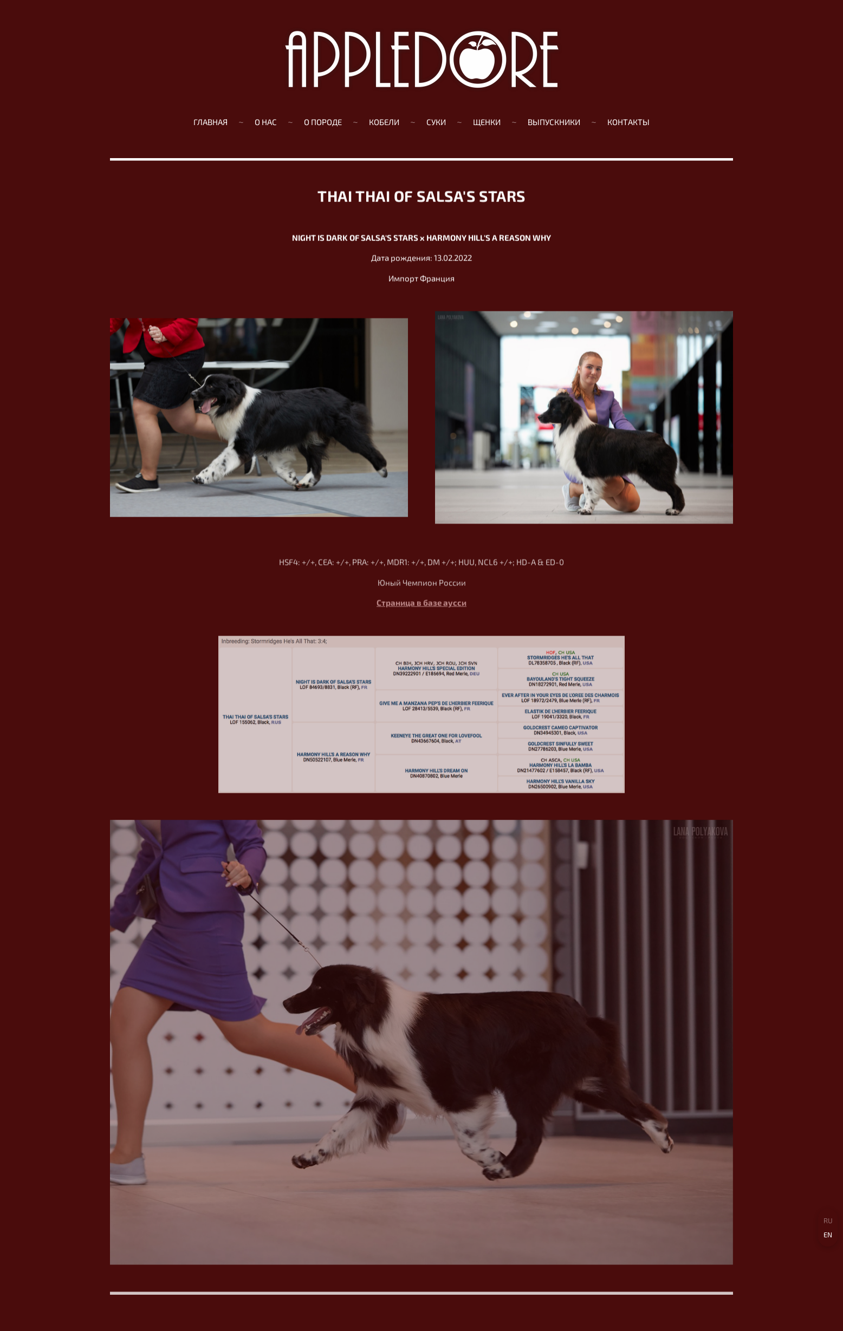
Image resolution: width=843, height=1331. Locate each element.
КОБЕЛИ (384, 122)
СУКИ (436, 122)
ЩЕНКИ (487, 122)
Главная (210, 122)
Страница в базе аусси (421, 607)
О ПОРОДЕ (323, 122)
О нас (266, 122)
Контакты (628, 122)
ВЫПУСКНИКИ (554, 122)
